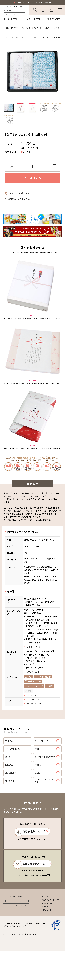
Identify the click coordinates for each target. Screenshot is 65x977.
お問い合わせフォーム (32, 886)
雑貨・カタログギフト (20, 39)
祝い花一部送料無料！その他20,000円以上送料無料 (33, 2)
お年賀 (18, 770)
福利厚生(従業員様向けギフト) (47, 771)
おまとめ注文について (36, 712)
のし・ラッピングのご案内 (37, 702)
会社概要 (41, 932)
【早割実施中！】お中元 (18, 761)
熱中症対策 (32, 28)
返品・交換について (35, 707)
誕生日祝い (18, 780)
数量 (11, 168)
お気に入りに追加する (17, 197)
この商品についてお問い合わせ (21, 203)
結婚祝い (47, 780)
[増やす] (54, 166)
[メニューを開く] (60, 10)
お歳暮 (47, 761)
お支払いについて (34, 678)
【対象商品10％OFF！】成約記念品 (47, 800)
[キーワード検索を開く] (35, 10)
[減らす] (54, 170)
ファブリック (37, 39)
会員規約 (41, 920)
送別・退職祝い (18, 790)
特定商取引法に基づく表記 (48, 924)
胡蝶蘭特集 (46, 28)
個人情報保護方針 (45, 928)
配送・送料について (35, 652)
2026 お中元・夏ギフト (14, 28)
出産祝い (47, 790)
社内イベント (18, 799)
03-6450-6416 (32, 852)
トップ (5, 39)
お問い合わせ (43, 936)
